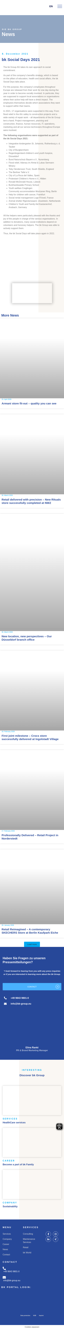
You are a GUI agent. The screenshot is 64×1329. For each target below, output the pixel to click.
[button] (32, 944)
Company (7, 1239)
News (5, 1249)
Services (7, 1234)
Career (6, 1244)
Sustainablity (10, 1206)
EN (52, 6)
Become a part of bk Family (18, 1164)
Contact (6, 1254)
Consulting (28, 1234)
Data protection (25, 1315)
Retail (25, 1247)
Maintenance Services (29, 1240)
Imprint (41, 1315)
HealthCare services (14, 1122)
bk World (27, 1252)
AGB (34, 1315)
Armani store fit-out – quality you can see (29, 403)
